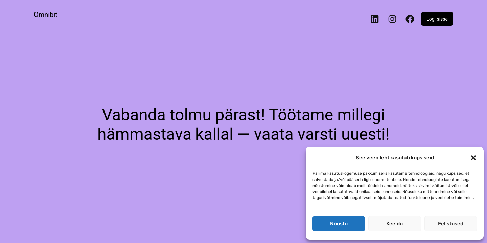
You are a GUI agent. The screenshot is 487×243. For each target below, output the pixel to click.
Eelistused (450, 224)
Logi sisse (437, 19)
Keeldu (394, 224)
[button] (473, 157)
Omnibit (45, 14)
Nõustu (339, 224)
